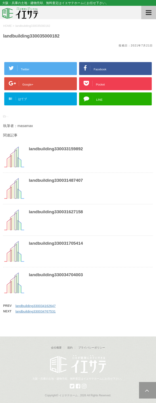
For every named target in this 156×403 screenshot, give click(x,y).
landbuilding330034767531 (35, 311)
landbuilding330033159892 (56, 148)
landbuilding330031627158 (56, 211)
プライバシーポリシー (91, 347)
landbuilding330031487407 (56, 180)
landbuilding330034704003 (56, 274)
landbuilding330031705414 (56, 243)
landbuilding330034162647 (35, 306)
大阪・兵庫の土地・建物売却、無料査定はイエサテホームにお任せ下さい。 (78, 378)
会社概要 (56, 347)
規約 (70, 347)
